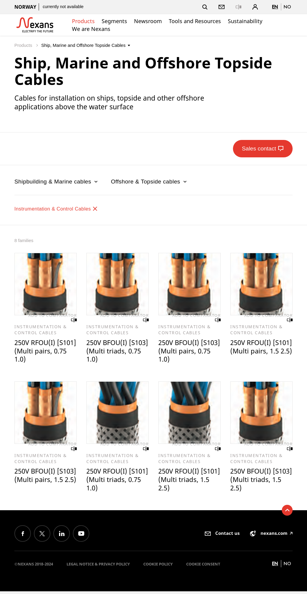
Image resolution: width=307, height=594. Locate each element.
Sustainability (245, 21)
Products (83, 21)
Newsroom (148, 21)
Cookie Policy (158, 566)
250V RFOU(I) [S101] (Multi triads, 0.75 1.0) (111, 481)
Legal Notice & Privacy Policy (98, 566)
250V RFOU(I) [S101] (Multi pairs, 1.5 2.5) (260, 351)
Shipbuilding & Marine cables (56, 181)
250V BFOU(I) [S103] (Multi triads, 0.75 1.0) (111, 351)
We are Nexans (91, 29)
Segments (114, 21)
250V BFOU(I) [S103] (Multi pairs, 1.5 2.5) (44, 481)
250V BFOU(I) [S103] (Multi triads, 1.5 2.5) (253, 481)
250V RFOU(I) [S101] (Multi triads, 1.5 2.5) (181, 481)
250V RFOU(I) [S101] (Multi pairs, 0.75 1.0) (44, 351)
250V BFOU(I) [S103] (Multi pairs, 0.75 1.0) (188, 351)
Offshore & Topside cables (149, 181)
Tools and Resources (195, 21)
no (287, 7)
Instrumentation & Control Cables (61, 208)
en (275, 7)
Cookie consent (203, 566)
